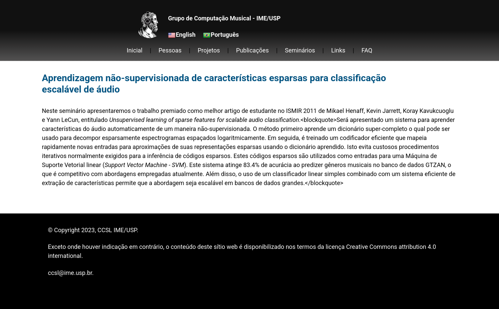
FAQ (366, 50)
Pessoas (170, 50)
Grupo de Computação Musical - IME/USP (224, 18)
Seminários (300, 50)
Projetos (209, 50)
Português (225, 34)
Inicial (135, 50)
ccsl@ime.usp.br (70, 272)
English (185, 34)
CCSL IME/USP (117, 230)
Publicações (252, 50)
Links (338, 50)
